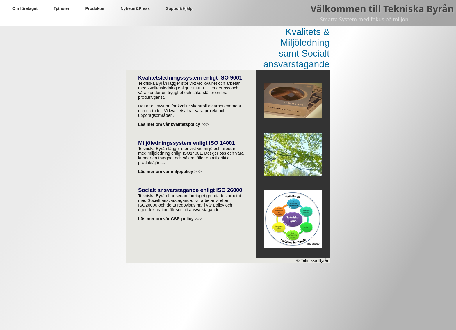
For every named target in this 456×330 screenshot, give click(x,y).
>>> (205, 124)
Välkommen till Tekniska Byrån (382, 8)
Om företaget (25, 8)
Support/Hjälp (179, 8)
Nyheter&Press (135, 8)
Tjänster (61, 8)
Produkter (95, 8)
